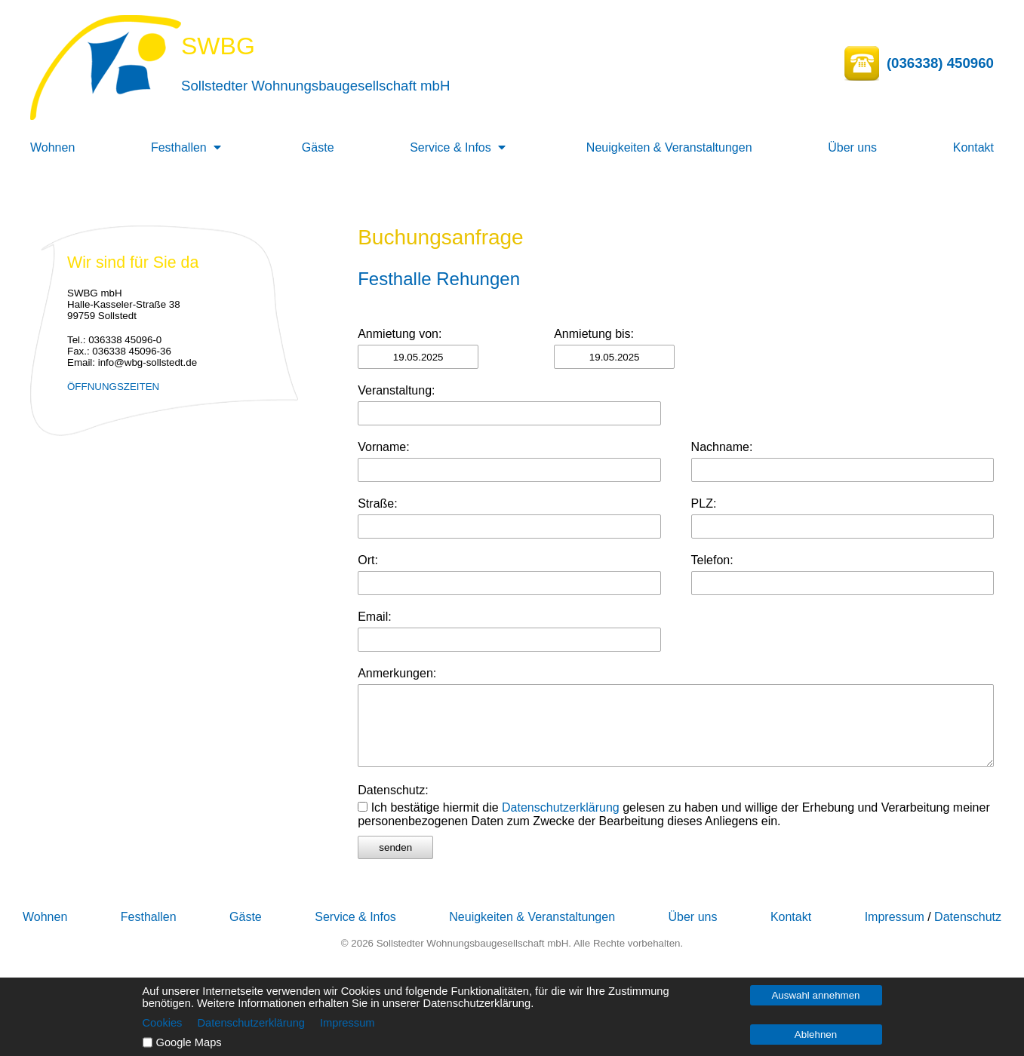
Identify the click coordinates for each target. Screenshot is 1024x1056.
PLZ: (704, 503)
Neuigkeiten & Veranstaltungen (669, 147)
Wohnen (52, 147)
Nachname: (722, 447)
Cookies (163, 1023)
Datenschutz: (393, 790)
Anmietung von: (399, 333)
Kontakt (973, 147)
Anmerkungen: (397, 673)
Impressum (894, 916)
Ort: (368, 560)
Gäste (318, 147)
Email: (374, 616)
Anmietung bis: (594, 333)
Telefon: (712, 560)
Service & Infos (450, 147)
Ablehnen (816, 1034)
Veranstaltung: (396, 390)
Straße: (377, 503)
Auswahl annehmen (815, 995)
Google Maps (189, 1042)
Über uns (852, 147)
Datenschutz (967, 916)
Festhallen (179, 147)
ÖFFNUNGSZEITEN (113, 386)
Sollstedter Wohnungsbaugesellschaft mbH (315, 86)
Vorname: (383, 447)
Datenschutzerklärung (561, 807)
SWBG (218, 46)
